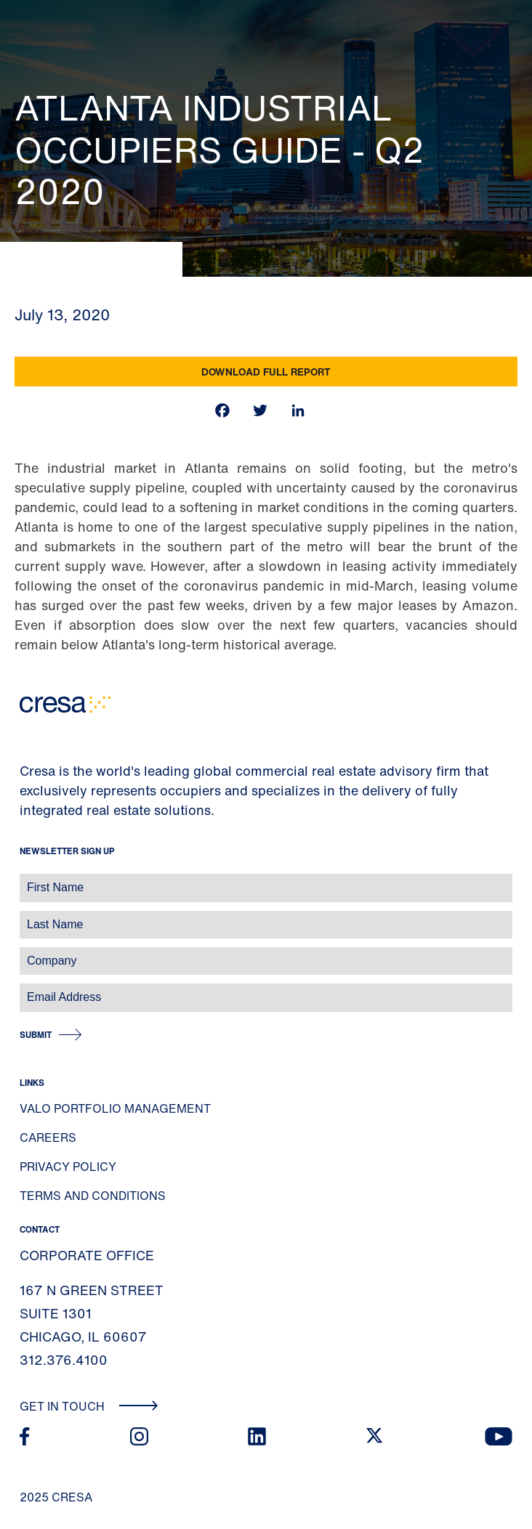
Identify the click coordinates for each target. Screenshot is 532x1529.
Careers (48, 1137)
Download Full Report (266, 371)
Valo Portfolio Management (115, 1108)
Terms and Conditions (93, 1195)
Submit (36, 1034)
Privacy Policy (68, 1166)
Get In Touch (89, 1406)
